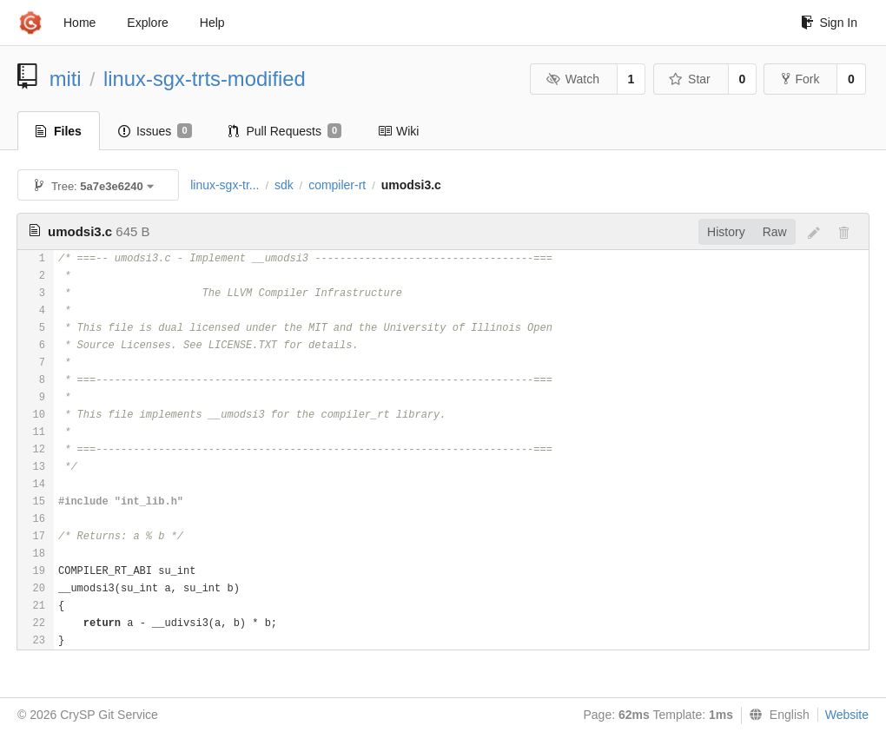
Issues (155, 131)
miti (66, 78)
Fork (800, 79)
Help (212, 23)
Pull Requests (285, 131)
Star (690, 79)
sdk (284, 185)
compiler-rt (337, 185)
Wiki (398, 131)
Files (59, 131)
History (726, 232)
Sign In (829, 23)
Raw (775, 232)
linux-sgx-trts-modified (204, 78)
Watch (572, 79)
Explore (147, 23)
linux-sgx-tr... (224, 185)
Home (79, 23)
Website (847, 715)
